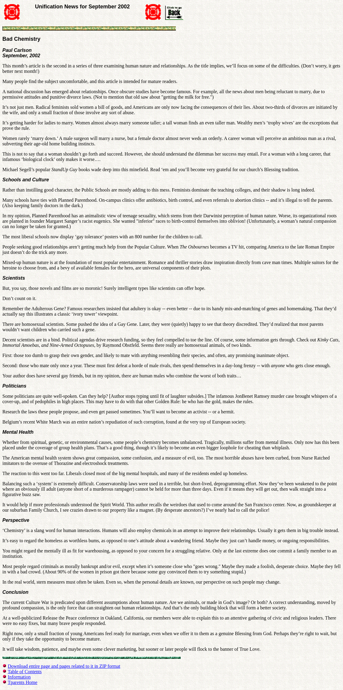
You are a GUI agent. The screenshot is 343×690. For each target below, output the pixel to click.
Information (19, 677)
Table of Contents (25, 671)
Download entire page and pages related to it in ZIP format (64, 666)
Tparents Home (22, 682)
